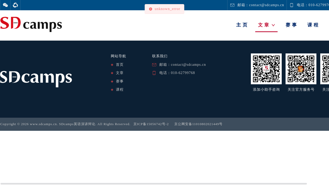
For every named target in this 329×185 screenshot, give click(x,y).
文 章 (266, 24)
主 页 (242, 24)
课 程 (313, 24)
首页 (120, 65)
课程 (120, 89)
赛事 (120, 81)
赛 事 (291, 24)
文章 (120, 73)
